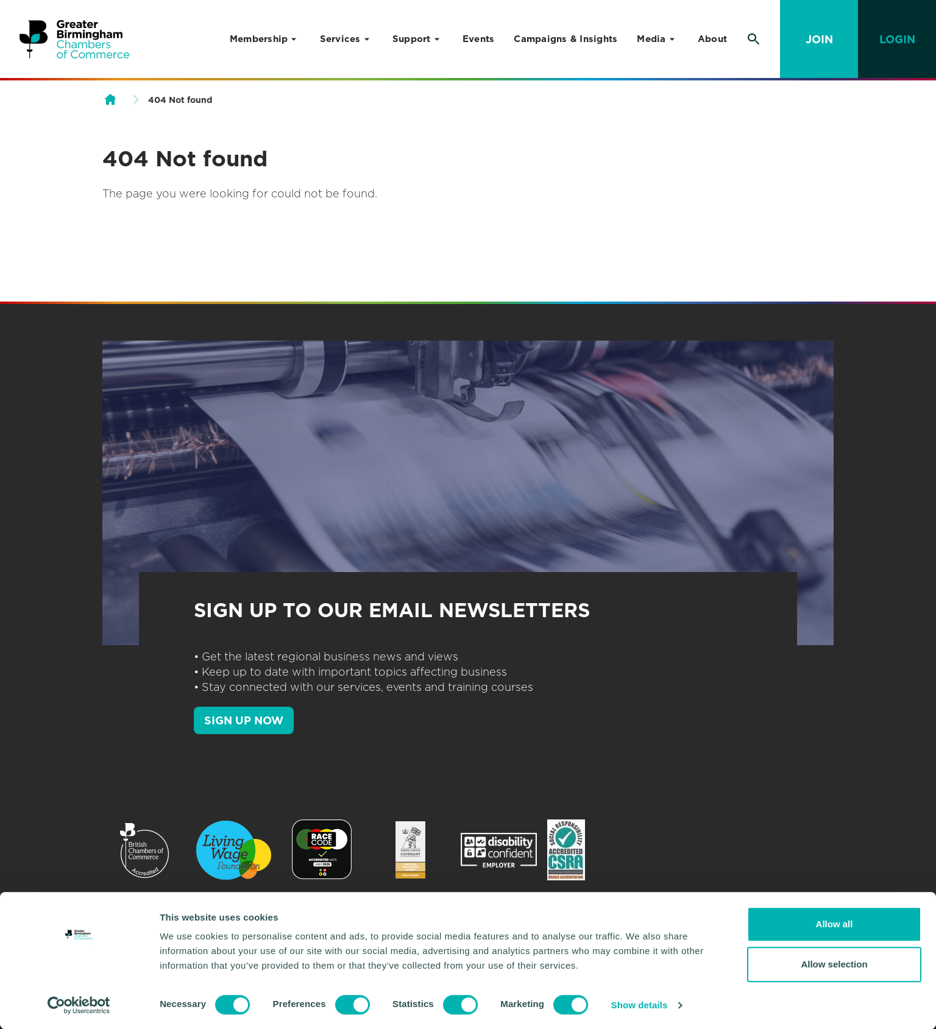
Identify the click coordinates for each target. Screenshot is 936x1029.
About (712, 39)
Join (819, 39)
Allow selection (834, 964)
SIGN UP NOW (243, 720)
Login (897, 39)
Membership (259, 39)
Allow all (834, 924)
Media (651, 39)
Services (340, 39)
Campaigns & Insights (565, 39)
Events (479, 39)
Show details (639, 1005)
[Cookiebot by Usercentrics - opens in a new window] (79, 1005)
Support (411, 39)
